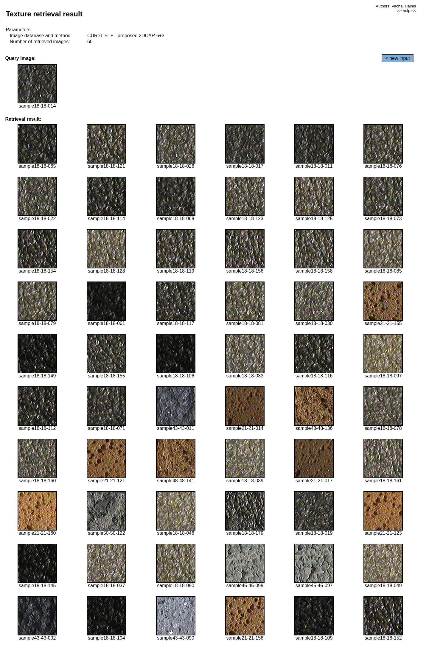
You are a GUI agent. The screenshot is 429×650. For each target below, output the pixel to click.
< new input (397, 58)
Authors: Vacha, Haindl (396, 6)
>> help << (406, 10)
